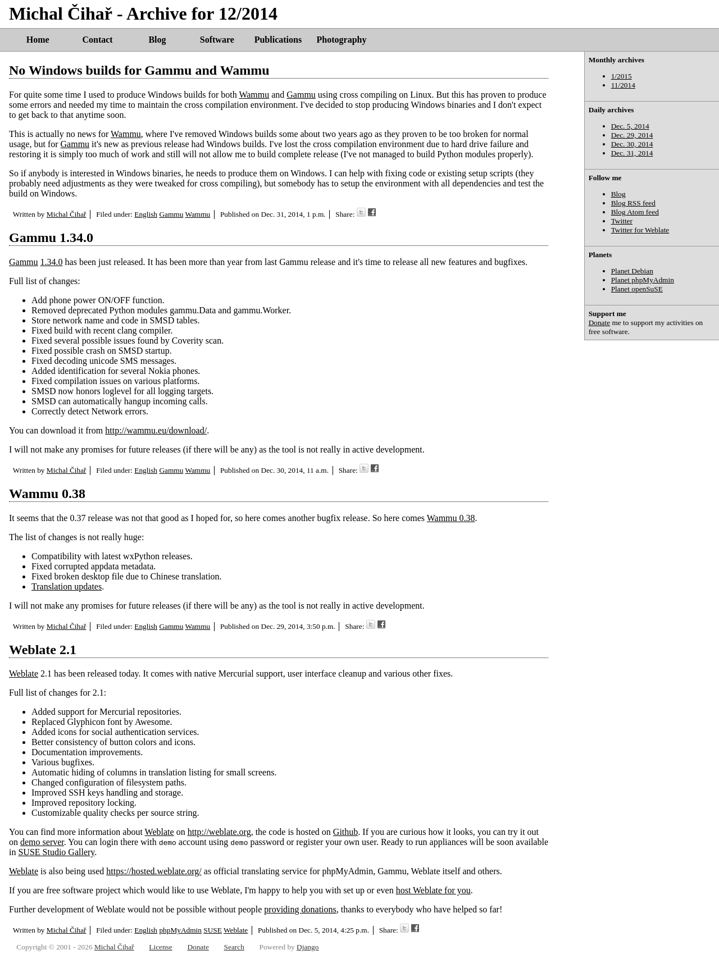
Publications (278, 39)
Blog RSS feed (633, 203)
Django (307, 947)
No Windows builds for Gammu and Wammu (139, 70)
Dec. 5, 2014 (630, 126)
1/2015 (621, 76)
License (160, 947)
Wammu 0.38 (47, 493)
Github (345, 832)
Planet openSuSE (637, 289)
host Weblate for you (433, 890)
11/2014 (623, 85)
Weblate (23, 673)
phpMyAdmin (180, 930)
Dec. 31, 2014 (632, 153)
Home (37, 39)
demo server (42, 842)
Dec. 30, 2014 (632, 144)
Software (217, 39)
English (145, 214)
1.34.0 (51, 262)
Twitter (621, 221)
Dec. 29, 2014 (632, 135)
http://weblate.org (219, 832)
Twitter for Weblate (640, 230)
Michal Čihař (67, 214)
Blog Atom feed (635, 212)
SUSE (212, 930)
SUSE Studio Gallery (56, 852)
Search (234, 947)
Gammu (301, 94)
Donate (600, 322)
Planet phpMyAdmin (642, 280)
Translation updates (66, 586)
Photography (342, 39)
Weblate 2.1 (42, 649)
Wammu (254, 94)
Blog (157, 39)
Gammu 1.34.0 (51, 237)
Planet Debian (632, 271)
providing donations (300, 909)
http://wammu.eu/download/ (156, 430)
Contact (97, 39)
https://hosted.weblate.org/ (153, 871)
